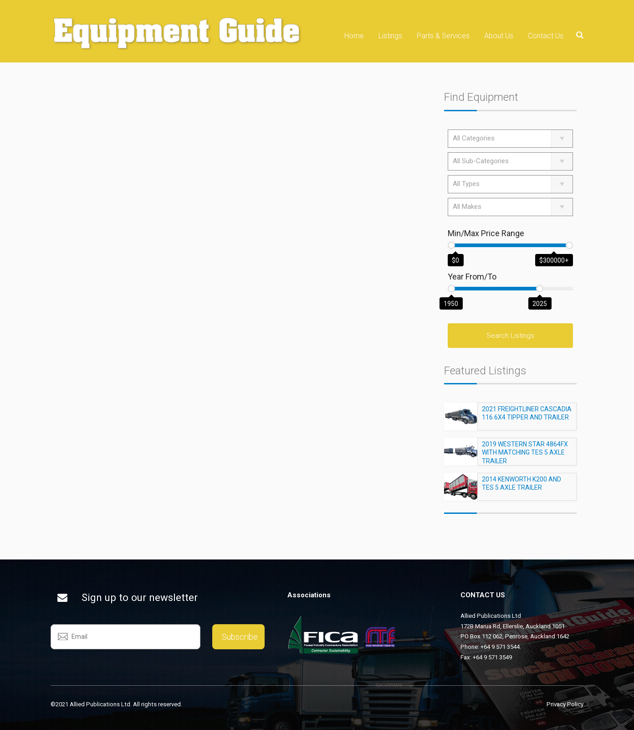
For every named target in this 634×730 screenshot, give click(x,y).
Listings (390, 35)
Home (354, 35)
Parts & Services (443, 35)
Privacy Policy (565, 704)
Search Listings (510, 335)
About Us (498, 35)
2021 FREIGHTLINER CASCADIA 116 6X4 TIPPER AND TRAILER (527, 417)
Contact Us (545, 35)
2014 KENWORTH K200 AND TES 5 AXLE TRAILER (521, 487)
